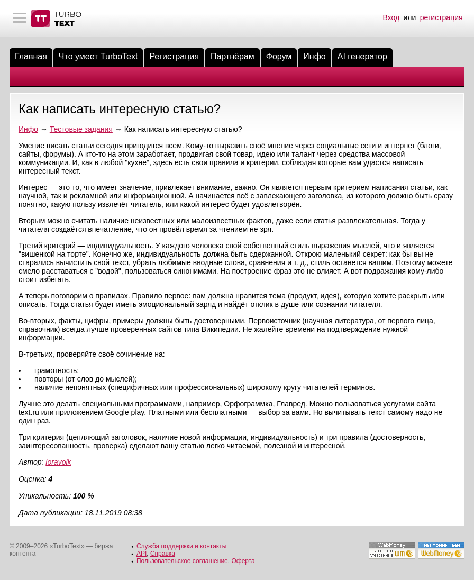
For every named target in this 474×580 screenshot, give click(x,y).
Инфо (314, 56)
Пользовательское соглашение (182, 561)
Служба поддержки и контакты (181, 546)
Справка (162, 553)
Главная (31, 56)
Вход (390, 17)
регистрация (441, 17)
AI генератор (362, 56)
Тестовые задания (81, 129)
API (141, 553)
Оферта (242, 561)
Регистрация (174, 56)
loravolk (58, 462)
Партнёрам (232, 56)
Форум (279, 56)
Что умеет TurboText (98, 56)
